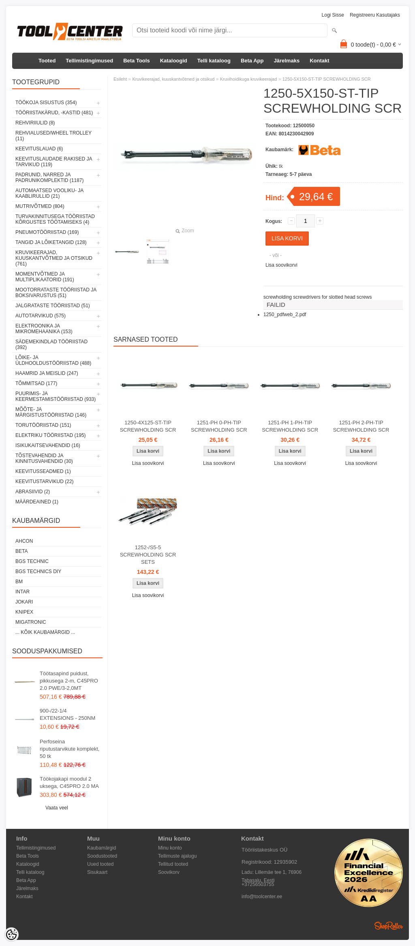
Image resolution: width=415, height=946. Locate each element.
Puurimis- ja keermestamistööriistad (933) (55, 396)
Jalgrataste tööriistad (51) (52, 305)
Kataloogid (173, 61)
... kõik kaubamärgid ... (45, 632)
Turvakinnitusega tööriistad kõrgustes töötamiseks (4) (55, 219)
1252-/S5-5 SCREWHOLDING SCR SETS (148, 554)
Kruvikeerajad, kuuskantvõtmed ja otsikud (173, 79)
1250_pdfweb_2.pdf (284, 314)
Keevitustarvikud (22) (44, 481)
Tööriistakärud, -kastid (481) (54, 113)
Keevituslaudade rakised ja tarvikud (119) (53, 161)
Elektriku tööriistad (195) (50, 435)
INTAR (22, 592)
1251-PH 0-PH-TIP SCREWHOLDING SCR (219, 426)
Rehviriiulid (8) (35, 123)
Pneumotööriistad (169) (47, 232)
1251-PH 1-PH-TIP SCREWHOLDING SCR (290, 426)
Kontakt (319, 61)
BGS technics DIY (38, 571)
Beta (21, 551)
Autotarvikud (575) (40, 316)
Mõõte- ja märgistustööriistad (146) (50, 412)
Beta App (252, 61)
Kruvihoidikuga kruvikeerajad (248, 79)
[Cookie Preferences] (11, 934)
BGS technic (32, 561)
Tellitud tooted (173, 864)
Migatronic (30, 622)
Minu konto (170, 848)
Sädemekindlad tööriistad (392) (51, 344)
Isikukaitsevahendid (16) (47, 445)
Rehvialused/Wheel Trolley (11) (53, 135)
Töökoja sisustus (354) (46, 102)
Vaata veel (56, 808)
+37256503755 (258, 884)
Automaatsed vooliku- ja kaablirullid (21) (49, 193)
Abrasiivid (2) (32, 491)
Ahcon (24, 541)
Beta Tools (136, 61)
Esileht (120, 79)
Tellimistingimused (89, 61)
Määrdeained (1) (36, 502)
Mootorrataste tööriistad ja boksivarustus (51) (55, 292)
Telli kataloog (214, 61)
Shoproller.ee (388, 926)
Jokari (24, 602)
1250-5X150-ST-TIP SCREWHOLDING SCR (326, 79)
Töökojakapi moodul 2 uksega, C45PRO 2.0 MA (69, 782)
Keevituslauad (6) (39, 149)
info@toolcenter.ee (262, 896)
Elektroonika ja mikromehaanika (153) (44, 328)
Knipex (24, 612)
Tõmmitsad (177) (36, 383)
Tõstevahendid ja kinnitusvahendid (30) (44, 458)
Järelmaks (287, 61)
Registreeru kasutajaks (375, 15)
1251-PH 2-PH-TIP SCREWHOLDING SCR (361, 426)
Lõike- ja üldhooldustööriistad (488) (53, 360)
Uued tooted (100, 864)
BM (19, 581)
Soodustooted (102, 856)
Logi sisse (333, 15)
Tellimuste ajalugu (177, 856)
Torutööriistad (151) (43, 425)
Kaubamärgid (101, 848)
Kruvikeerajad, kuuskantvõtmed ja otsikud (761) (53, 258)
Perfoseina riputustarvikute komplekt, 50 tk (69, 748)
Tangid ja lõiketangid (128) (51, 242)
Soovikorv (169, 872)
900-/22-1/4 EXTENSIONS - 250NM (67, 714)
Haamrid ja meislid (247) (46, 373)
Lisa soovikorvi (281, 265)
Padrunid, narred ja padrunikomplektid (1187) (49, 177)
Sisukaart (97, 872)
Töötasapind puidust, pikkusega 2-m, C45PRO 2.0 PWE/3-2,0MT (69, 680)
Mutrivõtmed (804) (39, 206)
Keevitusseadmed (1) (43, 471)
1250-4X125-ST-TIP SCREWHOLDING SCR (148, 426)
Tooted (47, 61)
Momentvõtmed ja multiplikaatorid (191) (44, 277)
